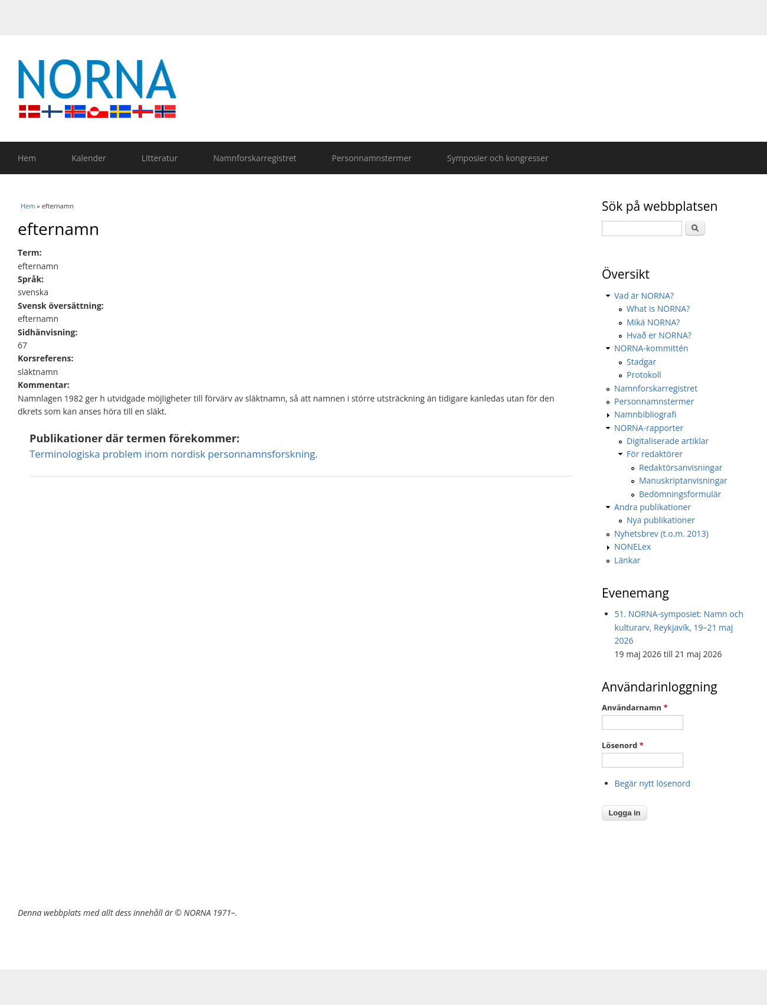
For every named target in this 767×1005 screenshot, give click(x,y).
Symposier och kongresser (498, 158)
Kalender (88, 158)
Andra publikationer (652, 507)
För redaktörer (655, 453)
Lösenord (623, 745)
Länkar (627, 560)
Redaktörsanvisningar (680, 467)
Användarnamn (634, 707)
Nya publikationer (661, 520)
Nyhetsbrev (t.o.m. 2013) (661, 533)
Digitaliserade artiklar (668, 440)
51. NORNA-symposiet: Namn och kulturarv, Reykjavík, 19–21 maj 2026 (679, 627)
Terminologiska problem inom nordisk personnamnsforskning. (173, 454)
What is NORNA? (658, 308)
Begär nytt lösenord (653, 783)
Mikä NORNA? (653, 322)
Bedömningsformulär (680, 494)
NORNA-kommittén (651, 348)
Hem (27, 158)
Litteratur (160, 158)
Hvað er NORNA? (659, 335)
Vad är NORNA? (644, 295)
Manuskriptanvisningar (683, 480)
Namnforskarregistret (254, 158)
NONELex (632, 546)
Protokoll (644, 374)
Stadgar (641, 361)
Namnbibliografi (645, 414)
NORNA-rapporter (648, 427)
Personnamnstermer (371, 158)
